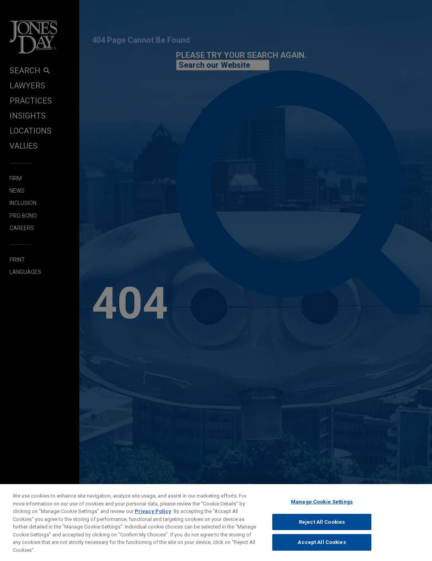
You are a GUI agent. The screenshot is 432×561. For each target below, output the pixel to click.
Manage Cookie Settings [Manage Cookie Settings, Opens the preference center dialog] (322, 506)
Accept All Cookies (322, 547)
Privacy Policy (153, 516)
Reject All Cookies (322, 526)
